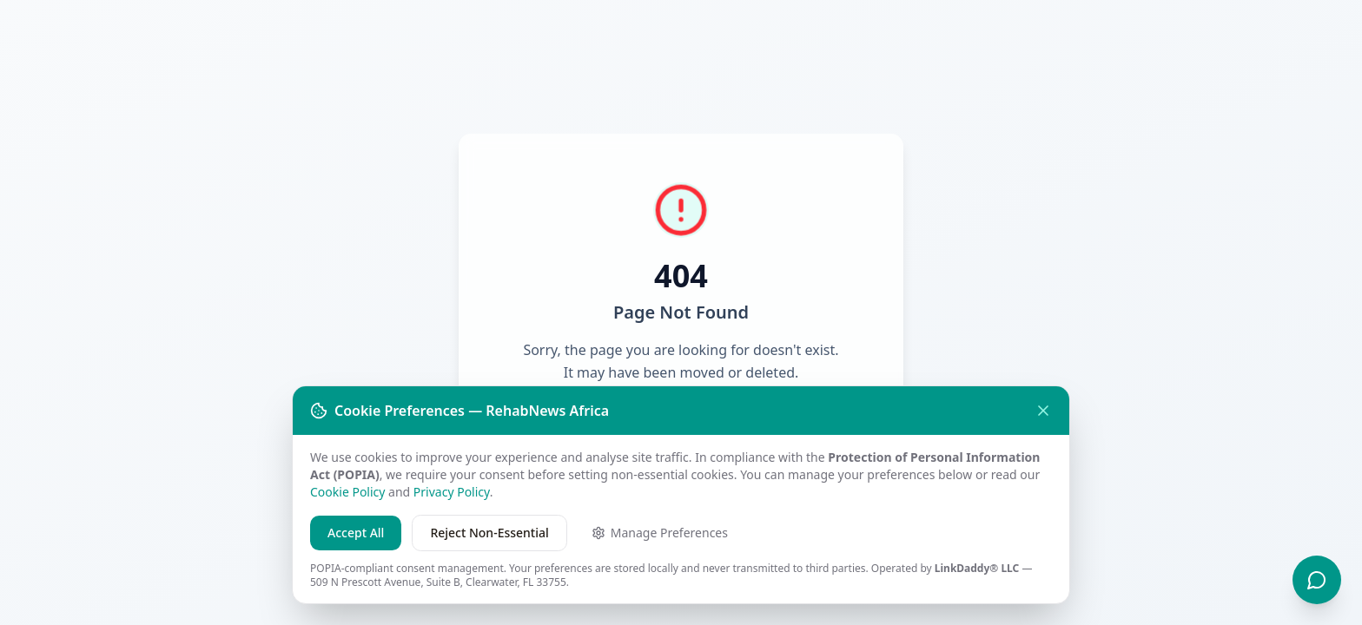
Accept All (355, 532)
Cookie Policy (347, 492)
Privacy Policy (451, 492)
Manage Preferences (660, 532)
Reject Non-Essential (489, 532)
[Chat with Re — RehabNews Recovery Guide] (1317, 580)
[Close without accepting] (1043, 410)
